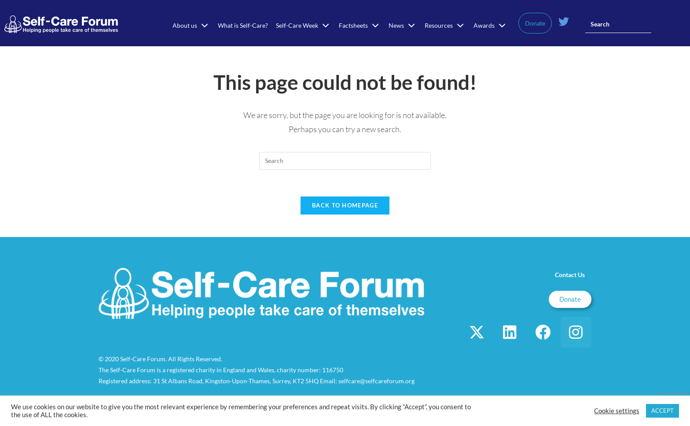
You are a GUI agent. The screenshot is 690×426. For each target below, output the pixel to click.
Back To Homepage (345, 205)
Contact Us (570, 274)
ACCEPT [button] (662, 410)
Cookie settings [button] (616, 411)
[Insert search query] (618, 24)
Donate (535, 23)
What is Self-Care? (243, 25)
